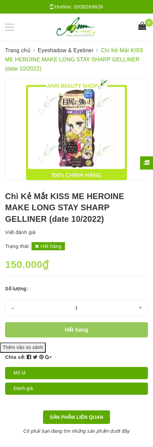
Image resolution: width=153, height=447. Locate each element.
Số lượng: (16, 288)
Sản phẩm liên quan (76, 417)
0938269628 (88, 6)
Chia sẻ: (15, 357)
